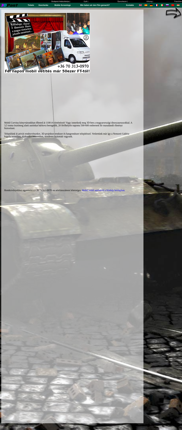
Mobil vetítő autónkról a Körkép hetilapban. (103, 190)
